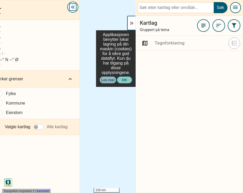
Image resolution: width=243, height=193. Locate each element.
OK (124, 80)
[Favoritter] (203, 25)
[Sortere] (218, 25)
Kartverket (42, 190)
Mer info (103, 8)
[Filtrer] (234, 25)
